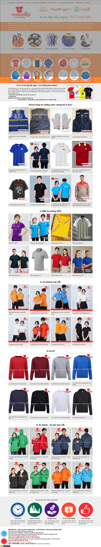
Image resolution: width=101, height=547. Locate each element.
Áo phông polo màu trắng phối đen (81, 313)
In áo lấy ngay (28, 542)
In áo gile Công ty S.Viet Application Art (40, 137)
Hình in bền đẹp (85, 518)
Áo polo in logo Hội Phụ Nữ (37, 243)
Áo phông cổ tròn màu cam (57, 344)
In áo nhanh (18, 518)
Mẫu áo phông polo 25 (35, 275)
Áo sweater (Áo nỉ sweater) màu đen (39, 417)
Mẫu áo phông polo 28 (56, 243)
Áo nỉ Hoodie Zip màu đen (79, 417)
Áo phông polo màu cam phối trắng (38, 313)
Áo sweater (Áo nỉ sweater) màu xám (60, 383)
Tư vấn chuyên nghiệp (68, 518)
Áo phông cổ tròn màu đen (79, 344)
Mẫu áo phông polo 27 (78, 243)
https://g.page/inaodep (31, 535)
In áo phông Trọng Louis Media (37, 204)
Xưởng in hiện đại (35, 518)
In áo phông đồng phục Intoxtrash (17, 204)
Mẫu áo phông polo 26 (14, 275)
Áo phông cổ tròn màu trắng (16, 344)
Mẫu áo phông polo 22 (78, 275)
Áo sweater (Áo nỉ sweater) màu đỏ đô (39, 383)
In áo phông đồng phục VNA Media (38, 170)
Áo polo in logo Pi (13, 243)
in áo (23, 542)
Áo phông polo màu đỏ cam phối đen (39, 344)
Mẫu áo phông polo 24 (56, 275)
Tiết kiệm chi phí (51, 518)
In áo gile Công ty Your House (80, 137)
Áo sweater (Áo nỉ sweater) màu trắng (60, 417)
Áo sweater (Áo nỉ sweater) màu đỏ (17, 383)
